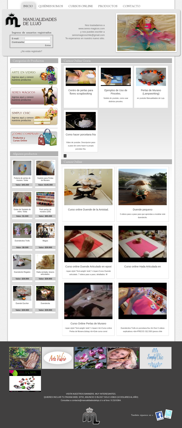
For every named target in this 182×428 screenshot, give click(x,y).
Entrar (48, 45)
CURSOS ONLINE (80, 6)
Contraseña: (18, 42)
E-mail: (15, 38)
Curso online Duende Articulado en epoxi (88, 266)
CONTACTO (131, 6)
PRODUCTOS (107, 6)
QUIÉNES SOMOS (50, 6)
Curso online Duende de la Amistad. (88, 209)
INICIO (28, 6)
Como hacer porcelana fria (81, 134)
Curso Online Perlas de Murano (88, 323)
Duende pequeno (142, 209)
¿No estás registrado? (31, 51)
